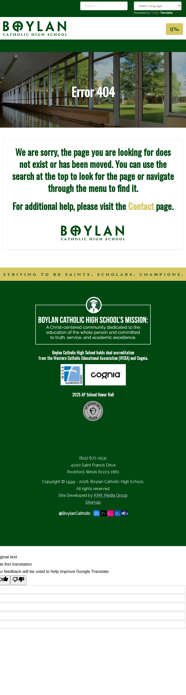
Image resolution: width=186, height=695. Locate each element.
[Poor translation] (18, 580)
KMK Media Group (111, 495)
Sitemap (93, 502)
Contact (141, 205)
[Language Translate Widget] (157, 6)
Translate (161, 13)
